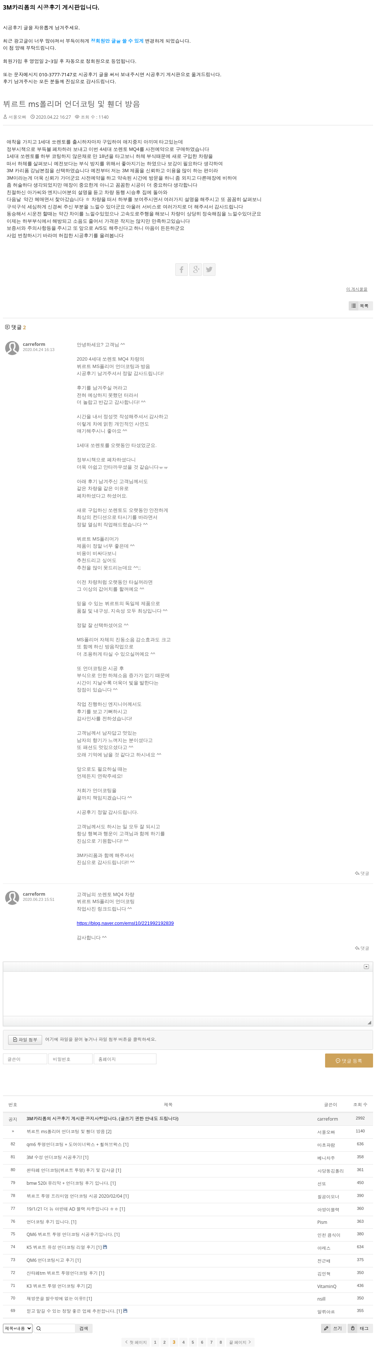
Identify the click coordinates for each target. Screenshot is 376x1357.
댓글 (362, 873)
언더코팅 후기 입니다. (48, 1222)
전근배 (324, 1261)
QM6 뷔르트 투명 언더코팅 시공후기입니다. (70, 1234)
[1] (126, 1144)
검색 (83, 1328)
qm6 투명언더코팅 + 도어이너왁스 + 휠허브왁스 (74, 1144)
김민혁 (324, 1274)
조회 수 (360, 1104)
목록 (359, 305)
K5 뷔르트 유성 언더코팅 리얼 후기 (61, 1247)
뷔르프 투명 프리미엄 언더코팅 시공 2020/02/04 (74, 1196)
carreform (34, 344)
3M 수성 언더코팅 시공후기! (54, 1157)
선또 (321, 1184)
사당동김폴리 (330, 1171)
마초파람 (326, 1145)
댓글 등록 (349, 1061)
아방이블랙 (328, 1210)
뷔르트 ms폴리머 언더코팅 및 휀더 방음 (71, 104)
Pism (322, 1222)
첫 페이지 (135, 1342)
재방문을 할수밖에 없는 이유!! (56, 1298)
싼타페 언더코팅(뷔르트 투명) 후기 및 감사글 (71, 1170)
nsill (321, 1299)
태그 (358, 1328)
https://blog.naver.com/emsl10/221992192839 (125, 923)
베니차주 (326, 1158)
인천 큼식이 (329, 1235)
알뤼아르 (326, 1312)
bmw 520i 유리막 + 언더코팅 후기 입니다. (68, 1183)
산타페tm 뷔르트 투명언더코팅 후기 (62, 1273)
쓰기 (331, 1328)
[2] (109, 1131)
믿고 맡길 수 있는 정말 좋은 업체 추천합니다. (71, 1311)
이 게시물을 (357, 289)
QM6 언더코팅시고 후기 (50, 1260)
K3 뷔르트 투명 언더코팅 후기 (56, 1286)
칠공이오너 (328, 1197)
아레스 (324, 1248)
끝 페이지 (240, 1342)
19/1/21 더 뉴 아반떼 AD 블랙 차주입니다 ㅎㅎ (72, 1209)
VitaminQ (327, 1286)
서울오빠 (17, 117)
